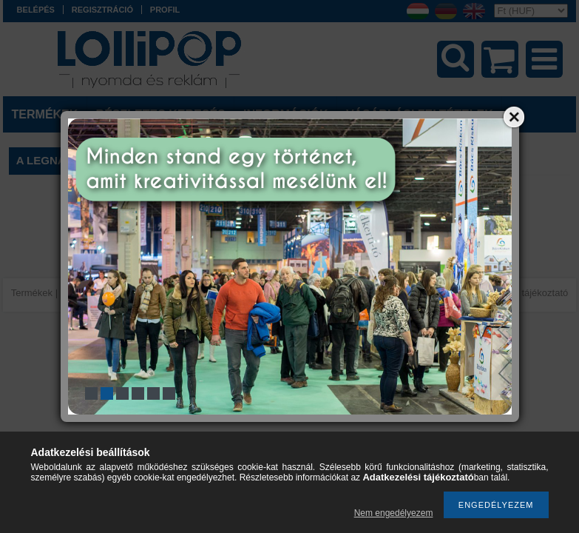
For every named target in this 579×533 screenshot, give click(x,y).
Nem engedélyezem (393, 513)
